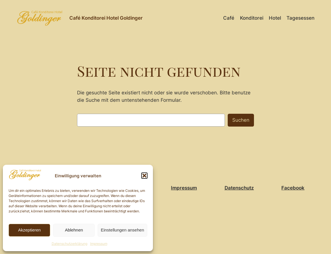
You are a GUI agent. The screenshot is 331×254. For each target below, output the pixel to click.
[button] (144, 175)
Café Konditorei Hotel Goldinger (106, 18)
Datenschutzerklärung (69, 243)
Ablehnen (74, 229)
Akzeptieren (29, 229)
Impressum (98, 243)
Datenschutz (239, 188)
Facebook (292, 188)
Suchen (240, 120)
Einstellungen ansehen (122, 229)
